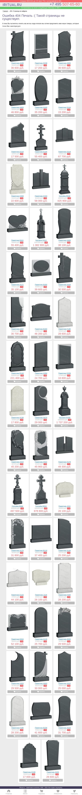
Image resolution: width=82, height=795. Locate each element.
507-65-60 (65, 4)
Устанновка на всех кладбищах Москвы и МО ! (41, 8)
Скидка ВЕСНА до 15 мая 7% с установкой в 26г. (41, 1)
